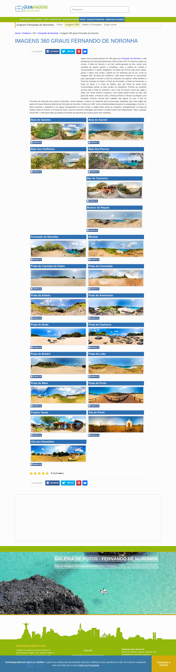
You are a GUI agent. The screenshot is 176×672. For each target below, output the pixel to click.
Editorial (88, 650)
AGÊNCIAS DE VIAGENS (115, 19)
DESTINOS (39, 19)
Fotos (60, 24)
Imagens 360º (72, 24)
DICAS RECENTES (26, 19)
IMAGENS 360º (56, 19)
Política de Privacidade (88, 665)
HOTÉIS (83, 19)
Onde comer (110, 24)
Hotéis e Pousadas (91, 24)
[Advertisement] (54, 78)
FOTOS (46, 19)
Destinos (27, 33)
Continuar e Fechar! (163, 663)
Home (17, 33)
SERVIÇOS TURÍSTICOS (95, 19)
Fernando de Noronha (48, 33)
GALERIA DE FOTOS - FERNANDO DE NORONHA (106, 558)
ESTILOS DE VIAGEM (71, 19)
